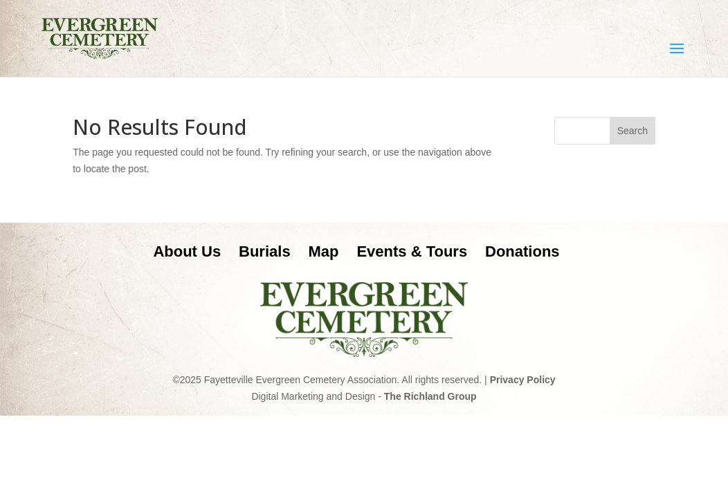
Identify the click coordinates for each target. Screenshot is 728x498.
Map (324, 251)
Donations (522, 251)
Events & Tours (411, 251)
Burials (265, 251)
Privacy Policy (523, 379)
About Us (187, 251)
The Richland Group (430, 396)
